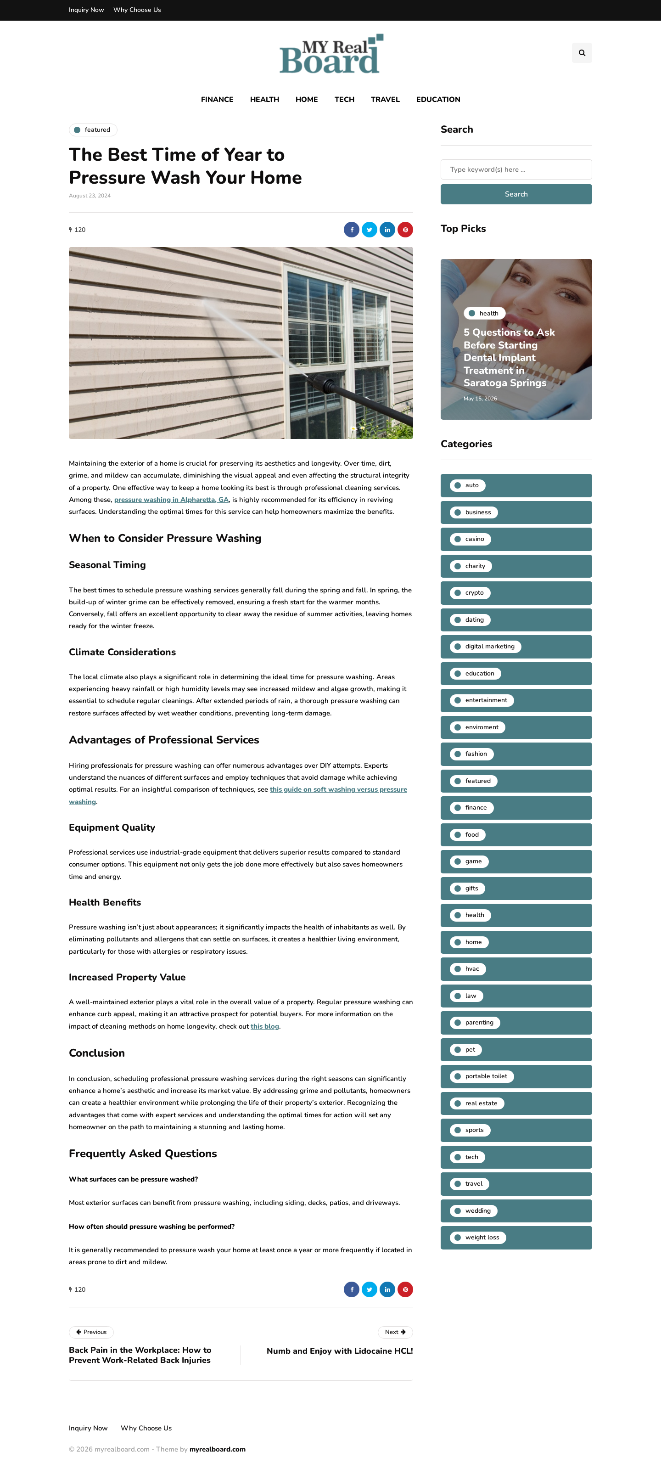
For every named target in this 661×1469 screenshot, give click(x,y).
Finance (217, 100)
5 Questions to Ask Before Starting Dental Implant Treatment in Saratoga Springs (509, 358)
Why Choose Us (137, 10)
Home (307, 100)
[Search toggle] (582, 53)
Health (264, 100)
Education (438, 100)
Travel (385, 100)
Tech (344, 100)
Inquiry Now (86, 10)
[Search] (516, 169)
